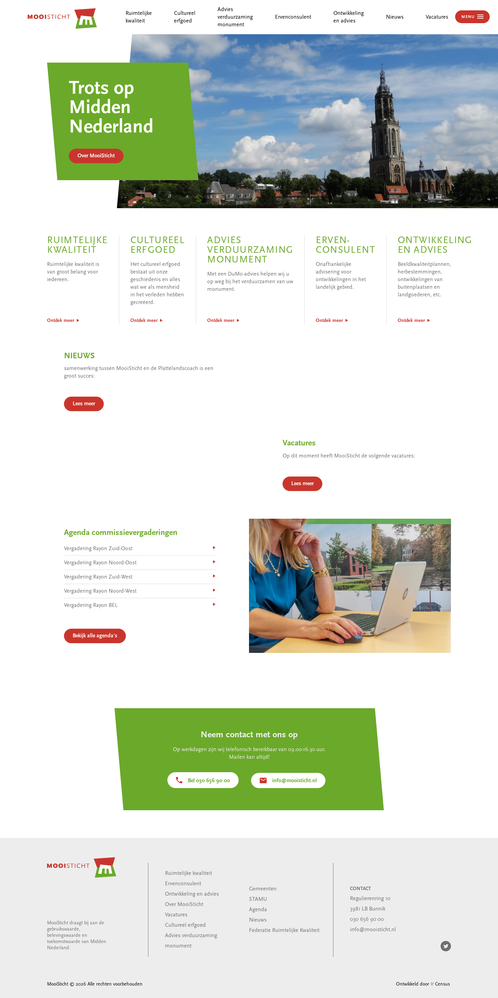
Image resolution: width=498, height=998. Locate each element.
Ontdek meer (60, 320)
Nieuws (395, 17)
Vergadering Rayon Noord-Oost (102, 573)
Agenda (258, 910)
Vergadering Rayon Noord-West (102, 600)
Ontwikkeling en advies (192, 894)
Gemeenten (263, 889)
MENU (468, 17)
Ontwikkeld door (423, 984)
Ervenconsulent (293, 17)
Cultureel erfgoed (185, 925)
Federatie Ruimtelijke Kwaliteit (284, 930)
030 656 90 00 (367, 919)
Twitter (446, 946)
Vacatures (437, 17)
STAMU (258, 899)
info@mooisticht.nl (294, 781)
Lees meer (86, 413)
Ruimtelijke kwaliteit (188, 873)
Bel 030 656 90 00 (209, 781)
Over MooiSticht (96, 156)
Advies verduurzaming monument (235, 17)
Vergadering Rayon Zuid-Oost (100, 560)
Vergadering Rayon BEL (93, 614)
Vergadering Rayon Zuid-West (100, 587)
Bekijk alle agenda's (96, 643)
